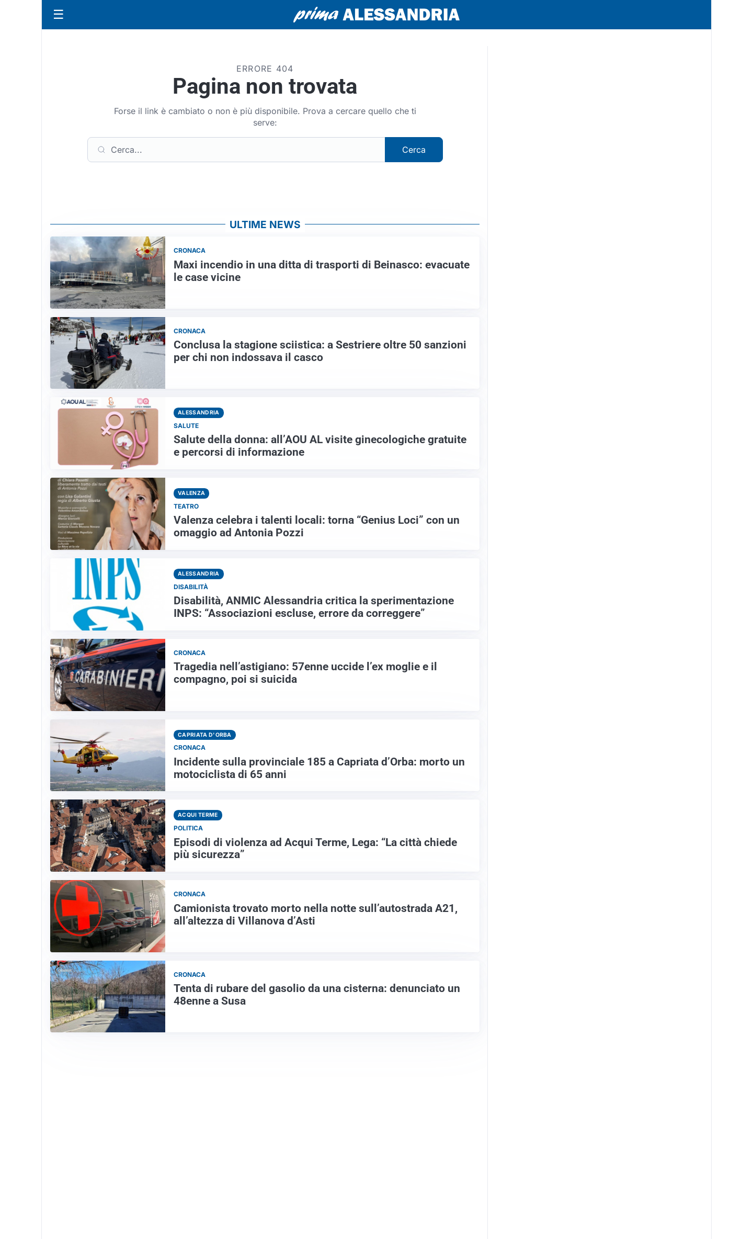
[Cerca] (236, 149)
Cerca (414, 149)
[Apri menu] (58, 15)
